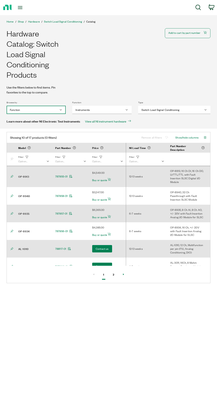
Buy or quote (101, 180)
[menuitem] (198, 8)
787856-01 (64, 231)
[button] (33, 159)
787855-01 (63, 176)
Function (76, 102)
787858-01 (63, 196)
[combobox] (36, 110)
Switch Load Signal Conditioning (63, 21)
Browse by (12, 102)
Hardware (34, 21)
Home (10, 21)
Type (140, 102)
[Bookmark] (12, 159)
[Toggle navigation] (28, 8)
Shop (21, 21)
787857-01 (63, 213)
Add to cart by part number (187, 33)
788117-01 (63, 249)
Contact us (102, 249)
